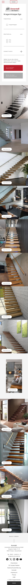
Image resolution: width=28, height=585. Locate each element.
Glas (8, 40)
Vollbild (6, 115)
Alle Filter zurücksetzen (11, 75)
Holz (8, 42)
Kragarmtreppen (11, 24)
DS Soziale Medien (14, 565)
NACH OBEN (14, 536)
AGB (14, 577)
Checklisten (14, 563)
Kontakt (14, 1)
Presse (14, 575)
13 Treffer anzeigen (10, 68)
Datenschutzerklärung (14, 568)
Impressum (14, 572)
